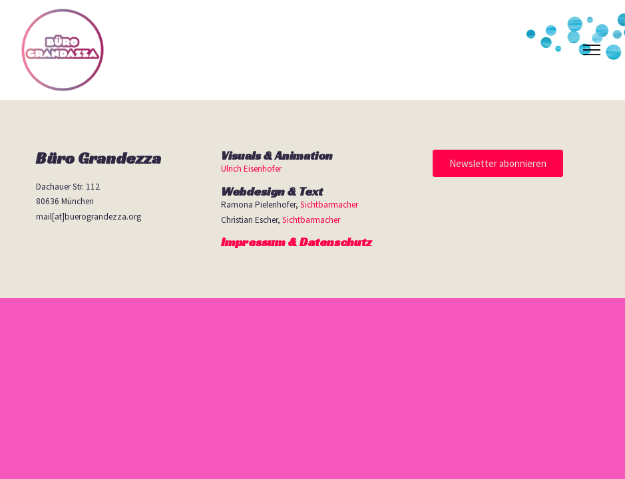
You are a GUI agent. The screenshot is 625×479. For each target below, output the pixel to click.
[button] (498, 163)
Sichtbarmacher (329, 204)
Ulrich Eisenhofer (251, 168)
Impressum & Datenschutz (296, 241)
